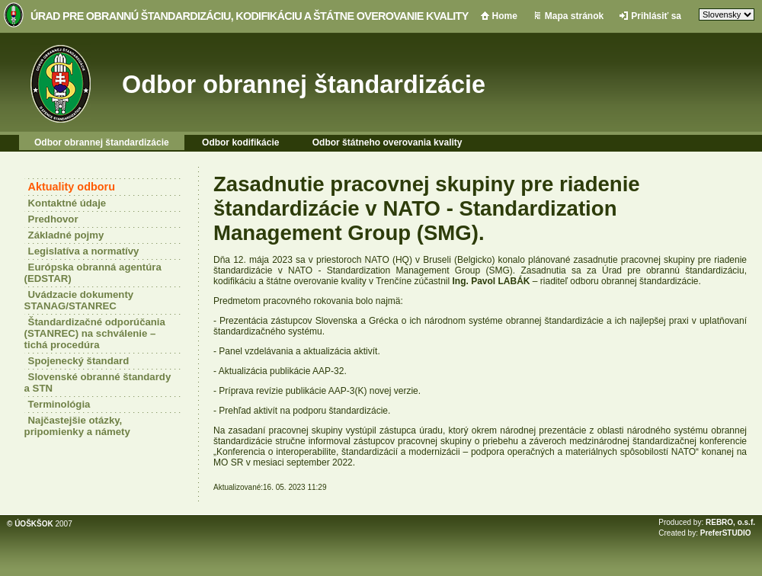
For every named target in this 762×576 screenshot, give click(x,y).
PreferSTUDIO (725, 533)
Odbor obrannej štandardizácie (303, 84)
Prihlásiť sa (656, 16)
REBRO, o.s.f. (730, 522)
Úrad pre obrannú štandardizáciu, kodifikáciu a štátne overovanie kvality (249, 16)
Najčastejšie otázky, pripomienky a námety (77, 425)
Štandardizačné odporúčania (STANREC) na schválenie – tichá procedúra (94, 333)
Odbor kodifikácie (240, 142)
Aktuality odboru (71, 187)
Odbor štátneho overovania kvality (387, 142)
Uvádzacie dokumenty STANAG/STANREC (79, 300)
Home (504, 16)
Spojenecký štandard (79, 360)
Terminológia (59, 404)
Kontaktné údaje (67, 203)
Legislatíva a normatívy (83, 251)
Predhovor (53, 219)
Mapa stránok (574, 16)
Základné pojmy (66, 235)
